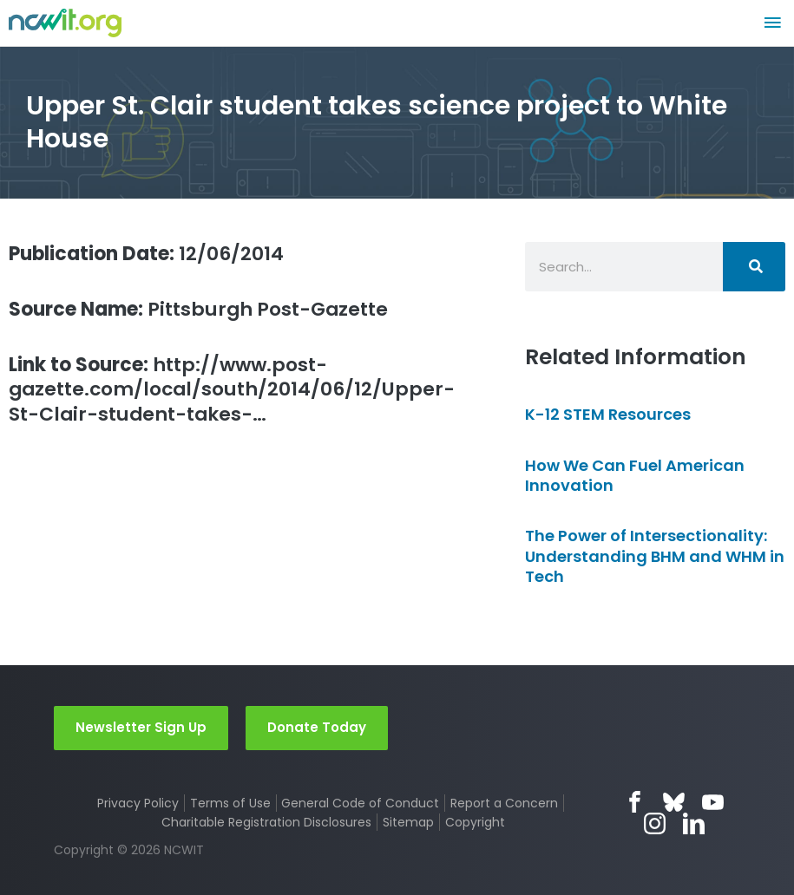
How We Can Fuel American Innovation (635, 475)
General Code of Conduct (360, 803)
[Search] (754, 266)
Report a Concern (504, 803)
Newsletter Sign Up (141, 727)
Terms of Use (230, 803)
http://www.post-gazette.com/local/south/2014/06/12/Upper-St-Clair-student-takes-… (232, 390)
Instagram (655, 823)
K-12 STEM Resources (608, 414)
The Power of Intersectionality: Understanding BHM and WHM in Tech (654, 556)
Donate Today (316, 727)
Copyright (475, 822)
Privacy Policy (138, 803)
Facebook (635, 802)
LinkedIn (694, 823)
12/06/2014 (146, 253)
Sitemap (408, 822)
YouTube (713, 802)
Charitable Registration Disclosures (266, 822)
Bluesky (674, 802)
